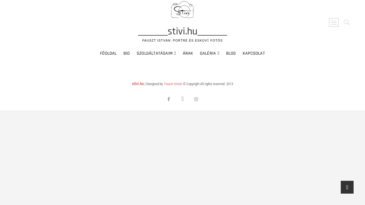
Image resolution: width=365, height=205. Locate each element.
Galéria (208, 53)
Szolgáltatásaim (155, 53)
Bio (126, 53)
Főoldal (108, 53)
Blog (231, 53)
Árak (188, 53)
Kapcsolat (254, 53)
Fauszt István (173, 84)
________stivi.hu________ (182, 31)
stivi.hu (138, 83)
